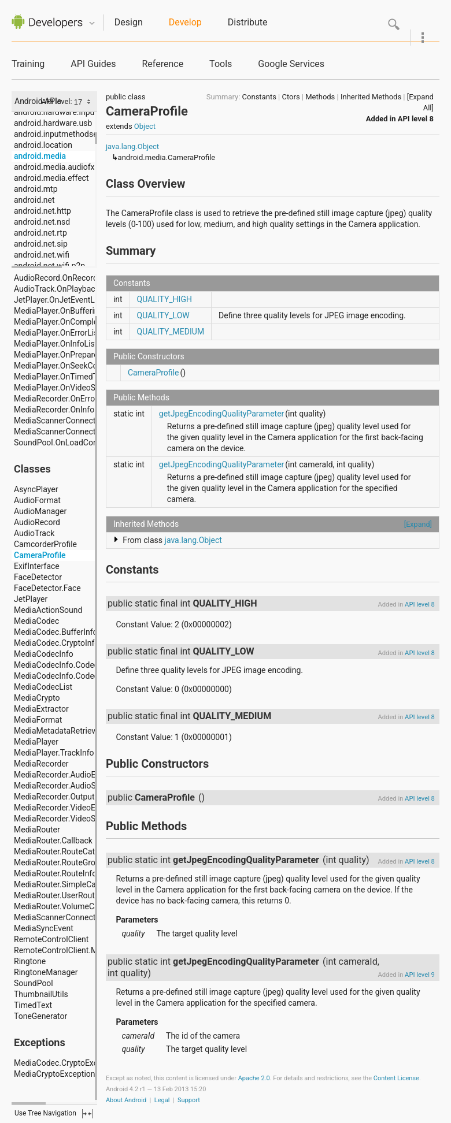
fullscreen (87, 1114)
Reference (162, 63)
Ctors (291, 96)
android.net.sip (41, 243)
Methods (320, 96)
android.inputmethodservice (64, 134)
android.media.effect (51, 178)
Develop (185, 22)
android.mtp (36, 189)
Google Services (291, 63)
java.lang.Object (132, 146)
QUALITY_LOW (163, 315)
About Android (126, 1100)
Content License (396, 1078)
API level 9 (420, 975)
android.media (40, 156)
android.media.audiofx (54, 167)
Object (145, 126)
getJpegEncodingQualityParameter (221, 413)
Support (189, 1100)
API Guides (93, 63)
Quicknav (92, 23)
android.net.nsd (42, 221)
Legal (162, 1100)
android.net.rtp (40, 232)
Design (128, 22)
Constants (259, 96)
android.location (43, 145)
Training (28, 63)
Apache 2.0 (254, 1078)
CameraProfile (153, 372)
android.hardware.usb (53, 123)
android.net (34, 199)
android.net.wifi (41, 254)
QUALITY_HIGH (164, 299)
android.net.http (42, 210)
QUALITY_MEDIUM (171, 331)
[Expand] (418, 524)
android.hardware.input (55, 112)
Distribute (248, 22)
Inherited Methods (371, 96)
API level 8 (416, 118)
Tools (220, 63)
